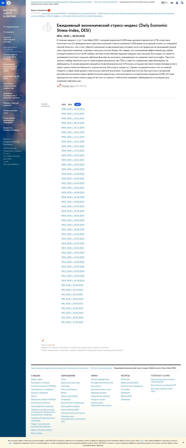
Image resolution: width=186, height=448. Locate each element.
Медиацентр (125, 393)
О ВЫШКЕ (35, 375)
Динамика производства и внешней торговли (11, 95)
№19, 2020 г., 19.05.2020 (73, 238)
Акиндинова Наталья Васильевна (11, 142)
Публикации (125, 399)
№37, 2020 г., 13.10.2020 (73, 160)
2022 (64, 104)
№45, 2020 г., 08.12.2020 (73, 123)
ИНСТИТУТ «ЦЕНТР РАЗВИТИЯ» (10, 13)
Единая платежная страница (41, 430)
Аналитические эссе (10, 111)
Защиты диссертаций (98, 393)
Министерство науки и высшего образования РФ (163, 380)
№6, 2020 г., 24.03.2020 (72, 299)
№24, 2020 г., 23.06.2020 (73, 215)
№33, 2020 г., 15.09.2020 (73, 178)
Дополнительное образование (72, 403)
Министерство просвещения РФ (163, 385)
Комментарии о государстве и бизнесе (10, 56)
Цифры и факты (36, 379)
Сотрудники (8, 32)
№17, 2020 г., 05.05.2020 (73, 248)
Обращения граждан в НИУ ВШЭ (43, 399)
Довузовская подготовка (70, 382)
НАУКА (94, 375)
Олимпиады (65, 386)
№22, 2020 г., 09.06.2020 (73, 224)
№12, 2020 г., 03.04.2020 (73, 271)
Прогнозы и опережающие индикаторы (9, 85)
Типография (125, 389)
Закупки (34, 396)
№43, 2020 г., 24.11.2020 (73, 132)
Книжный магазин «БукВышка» (132, 386)
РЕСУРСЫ (125, 375)
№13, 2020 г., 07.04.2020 (73, 266)
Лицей (63, 379)
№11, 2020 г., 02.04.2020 (73, 275)
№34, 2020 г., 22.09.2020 (73, 173)
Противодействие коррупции (42, 406)
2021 (70, 104)
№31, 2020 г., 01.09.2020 (73, 183)
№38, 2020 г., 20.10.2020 (73, 155)
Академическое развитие (100, 396)
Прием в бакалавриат (69, 389)
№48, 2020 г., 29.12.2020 (73, 109)
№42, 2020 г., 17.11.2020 (73, 136)
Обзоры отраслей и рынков (11, 104)
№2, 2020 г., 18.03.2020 (72, 317)
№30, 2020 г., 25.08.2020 (73, 187)
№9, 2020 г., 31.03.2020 (72, 285)
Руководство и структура (40, 382)
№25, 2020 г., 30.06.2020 (73, 211)
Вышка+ (64, 393)
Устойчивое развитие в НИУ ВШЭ (43, 386)
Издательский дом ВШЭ (129, 382)
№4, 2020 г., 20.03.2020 (72, 308)
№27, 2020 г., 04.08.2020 (73, 201)
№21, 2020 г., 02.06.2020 (73, 229)
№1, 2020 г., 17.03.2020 (72, 322)
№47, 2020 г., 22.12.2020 (73, 113)
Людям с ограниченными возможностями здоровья (41, 425)
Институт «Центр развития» (101, 368)
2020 (78, 104)
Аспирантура (66, 399)
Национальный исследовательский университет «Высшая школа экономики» (60, 368)
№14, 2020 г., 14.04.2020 (73, 262)
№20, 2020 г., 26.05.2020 (73, 234)
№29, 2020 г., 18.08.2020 (73, 192)
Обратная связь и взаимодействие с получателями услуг (73, 418)
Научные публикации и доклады (9, 39)
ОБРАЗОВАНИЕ (68, 375)
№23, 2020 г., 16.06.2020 (73, 220)
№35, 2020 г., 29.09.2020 (73, 169)
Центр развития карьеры (70, 406)
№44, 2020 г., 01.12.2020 (73, 127)
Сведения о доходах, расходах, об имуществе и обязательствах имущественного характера (43, 412)
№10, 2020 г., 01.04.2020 (73, 280)
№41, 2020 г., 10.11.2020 (73, 141)
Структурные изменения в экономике (9, 120)
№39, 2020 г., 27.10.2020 (73, 150)
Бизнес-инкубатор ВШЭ (70, 409)
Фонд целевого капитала (40, 403)
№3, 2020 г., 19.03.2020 (72, 312)
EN (166, 3)
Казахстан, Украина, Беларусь (11, 128)
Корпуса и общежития (39, 393)
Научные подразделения (100, 379)
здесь (142, 441)
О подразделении (11, 26)
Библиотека (125, 379)
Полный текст (68, 86)
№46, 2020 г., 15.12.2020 (73, 118)
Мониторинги (96, 386)
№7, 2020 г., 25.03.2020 (72, 294)
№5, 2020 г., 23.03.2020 (72, 303)
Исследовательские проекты (102, 382)
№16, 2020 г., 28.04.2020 (73, 252)
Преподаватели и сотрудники (42, 389)
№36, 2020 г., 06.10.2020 (73, 164)
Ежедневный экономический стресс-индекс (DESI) (10, 67)
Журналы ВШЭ (126, 396)
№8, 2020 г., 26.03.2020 (72, 289)
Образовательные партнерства (73, 413)
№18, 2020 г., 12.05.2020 (73, 243)
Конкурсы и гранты (98, 399)
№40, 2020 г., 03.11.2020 (73, 146)
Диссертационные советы (101, 389)
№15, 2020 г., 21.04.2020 (73, 257)
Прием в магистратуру (69, 396)
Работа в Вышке (36, 433)
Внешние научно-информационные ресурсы (101, 404)
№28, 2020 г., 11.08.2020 (73, 197)
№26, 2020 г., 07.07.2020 (73, 206)
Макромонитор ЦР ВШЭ (11, 77)
